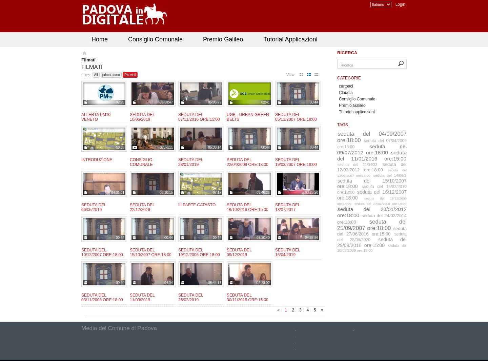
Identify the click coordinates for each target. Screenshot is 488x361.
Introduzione (96, 159)
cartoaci (346, 86)
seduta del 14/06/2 (390, 175)
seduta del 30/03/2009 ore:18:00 (372, 248)
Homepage (83, 54)
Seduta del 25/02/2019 (190, 297)
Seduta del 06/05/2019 (93, 207)
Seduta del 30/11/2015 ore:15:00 (247, 297)
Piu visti (130, 75)
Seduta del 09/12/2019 (239, 252)
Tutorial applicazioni (357, 112)
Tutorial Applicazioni (290, 39)
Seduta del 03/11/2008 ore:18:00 (102, 297)
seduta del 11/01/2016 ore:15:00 (372, 156)
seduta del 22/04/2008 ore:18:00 (380, 204)
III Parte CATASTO (197, 205)
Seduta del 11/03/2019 (142, 297)
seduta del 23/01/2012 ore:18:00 (372, 212)
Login (400, 4)
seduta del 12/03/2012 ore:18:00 (372, 167)
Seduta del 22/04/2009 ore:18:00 (247, 162)
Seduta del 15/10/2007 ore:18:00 (150, 252)
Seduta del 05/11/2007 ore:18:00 (296, 117)
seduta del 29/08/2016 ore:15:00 (372, 242)
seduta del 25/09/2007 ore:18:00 (372, 224)
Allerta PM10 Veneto (95, 117)
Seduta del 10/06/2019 (142, 117)
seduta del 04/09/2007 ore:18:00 (372, 137)
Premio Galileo (223, 39)
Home (100, 39)
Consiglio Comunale (155, 39)
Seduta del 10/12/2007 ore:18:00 (102, 252)
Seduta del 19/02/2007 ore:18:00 (296, 162)
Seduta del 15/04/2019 (287, 252)
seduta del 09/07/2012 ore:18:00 (372, 149)
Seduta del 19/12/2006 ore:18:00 (199, 252)
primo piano (111, 75)
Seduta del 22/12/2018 (142, 207)
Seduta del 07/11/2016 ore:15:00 (199, 117)
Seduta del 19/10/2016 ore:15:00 (247, 207)
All (96, 75)
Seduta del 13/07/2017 (287, 207)
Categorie (349, 78)
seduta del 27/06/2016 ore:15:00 (372, 231)
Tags (342, 124)
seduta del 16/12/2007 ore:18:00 (372, 195)
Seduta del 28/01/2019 (190, 162)
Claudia (346, 92)
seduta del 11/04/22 (357, 165)
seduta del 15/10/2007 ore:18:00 (372, 183)
